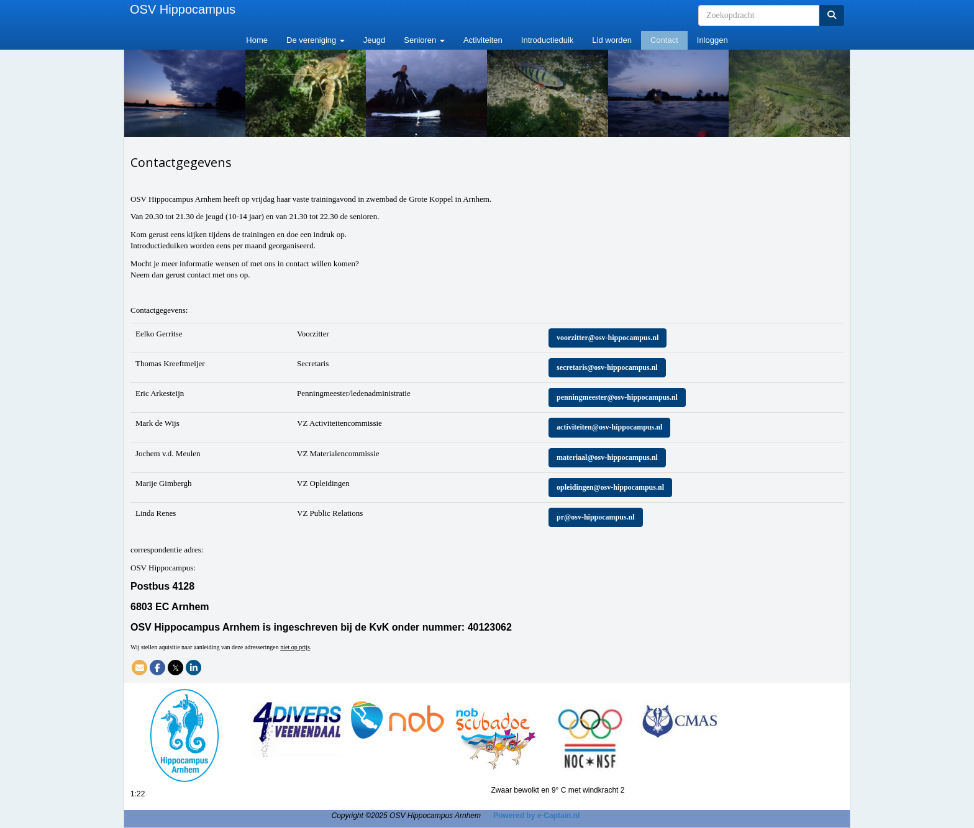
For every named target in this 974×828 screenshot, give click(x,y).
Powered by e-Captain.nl (536, 815)
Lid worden (612, 40)
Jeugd (374, 40)
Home (257, 40)
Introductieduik (547, 40)
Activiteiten (483, 40)
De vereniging (315, 40)
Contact (664, 40)
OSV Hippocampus (182, 9)
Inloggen (712, 40)
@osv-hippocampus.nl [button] (607, 337)
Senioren (424, 40)
